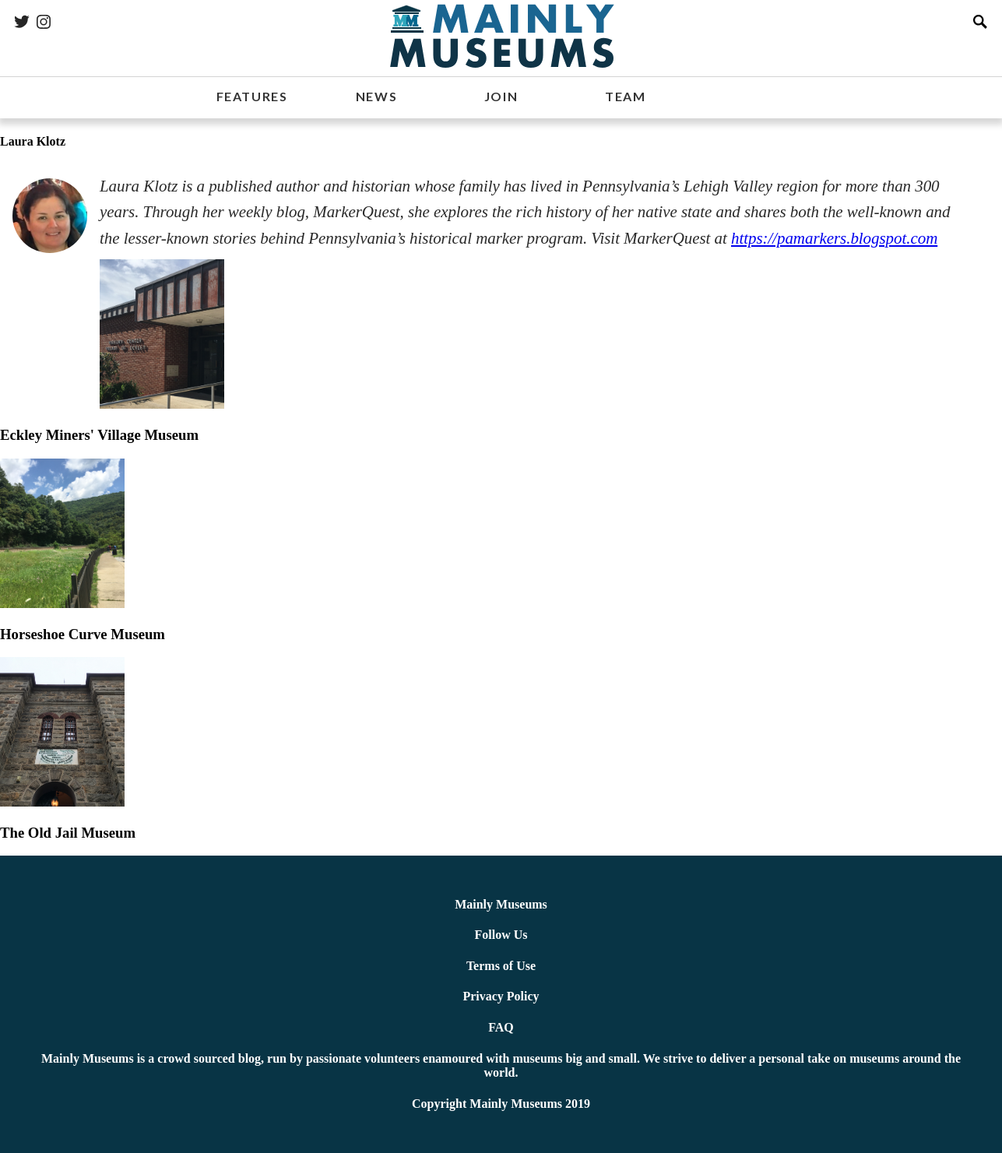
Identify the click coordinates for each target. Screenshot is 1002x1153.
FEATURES (252, 96)
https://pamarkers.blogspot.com (834, 238)
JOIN (501, 96)
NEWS (376, 96)
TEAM (625, 96)
